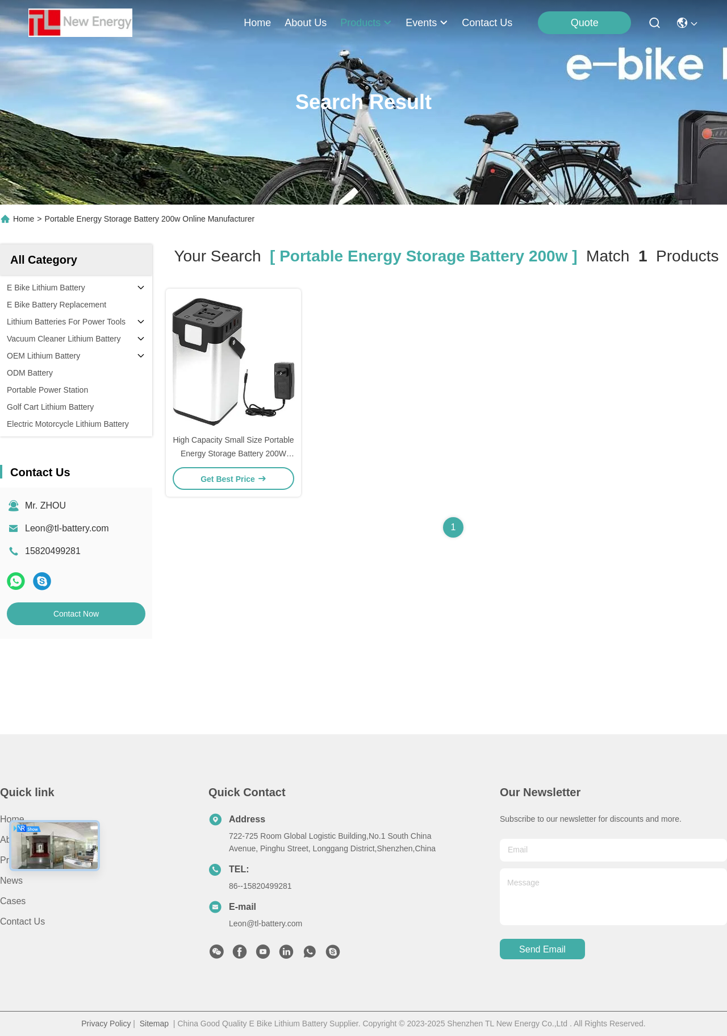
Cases (13, 901)
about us (306, 22)
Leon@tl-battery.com (67, 528)
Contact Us (22, 921)
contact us (487, 22)
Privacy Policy (106, 1023)
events (427, 22)
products (366, 22)
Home (257, 22)
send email (542, 949)
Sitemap (154, 1023)
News (11, 880)
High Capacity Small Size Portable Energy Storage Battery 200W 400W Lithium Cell (233, 453)
